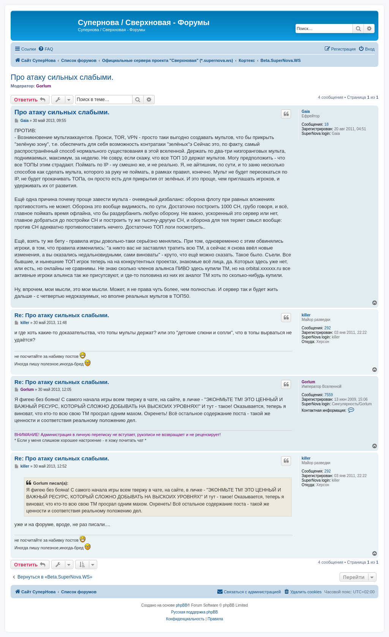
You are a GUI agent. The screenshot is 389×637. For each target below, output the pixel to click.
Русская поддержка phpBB (194, 612)
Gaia (306, 111)
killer (306, 315)
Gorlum (43, 86)
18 (326, 124)
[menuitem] (45, 49)
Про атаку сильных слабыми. (62, 77)
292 (327, 328)
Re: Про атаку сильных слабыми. (61, 315)
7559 (328, 395)
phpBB (181, 605)
